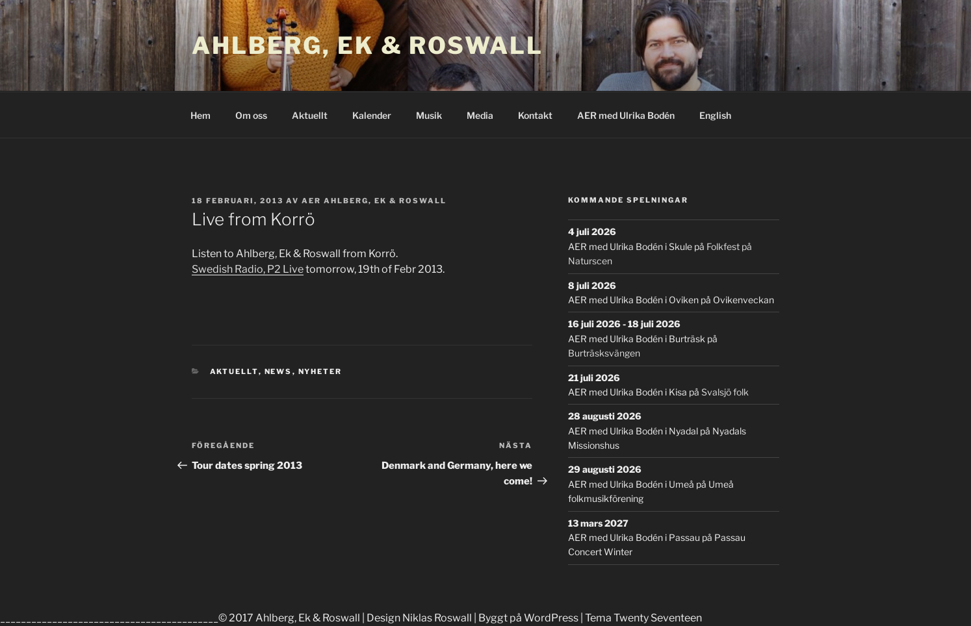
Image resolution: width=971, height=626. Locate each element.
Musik (429, 115)
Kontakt (535, 115)
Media (480, 115)
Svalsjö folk (725, 391)
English (715, 115)
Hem (200, 115)
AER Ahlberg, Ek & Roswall (374, 200)
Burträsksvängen (604, 352)
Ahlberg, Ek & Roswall (367, 45)
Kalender (371, 115)
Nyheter (320, 371)
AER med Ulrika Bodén (626, 115)
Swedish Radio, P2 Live (248, 269)
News (278, 371)
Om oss (251, 115)
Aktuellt (310, 115)
